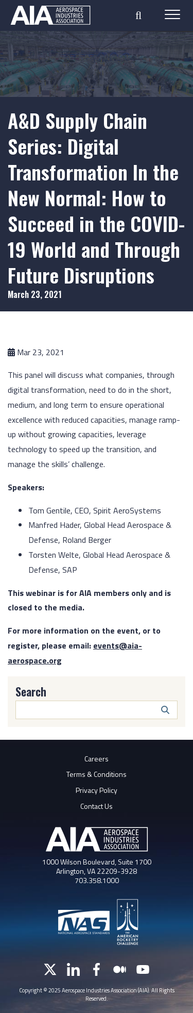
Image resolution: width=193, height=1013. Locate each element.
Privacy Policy (96, 790)
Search (30, 691)
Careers (96, 758)
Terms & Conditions (96, 774)
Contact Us (96, 806)
